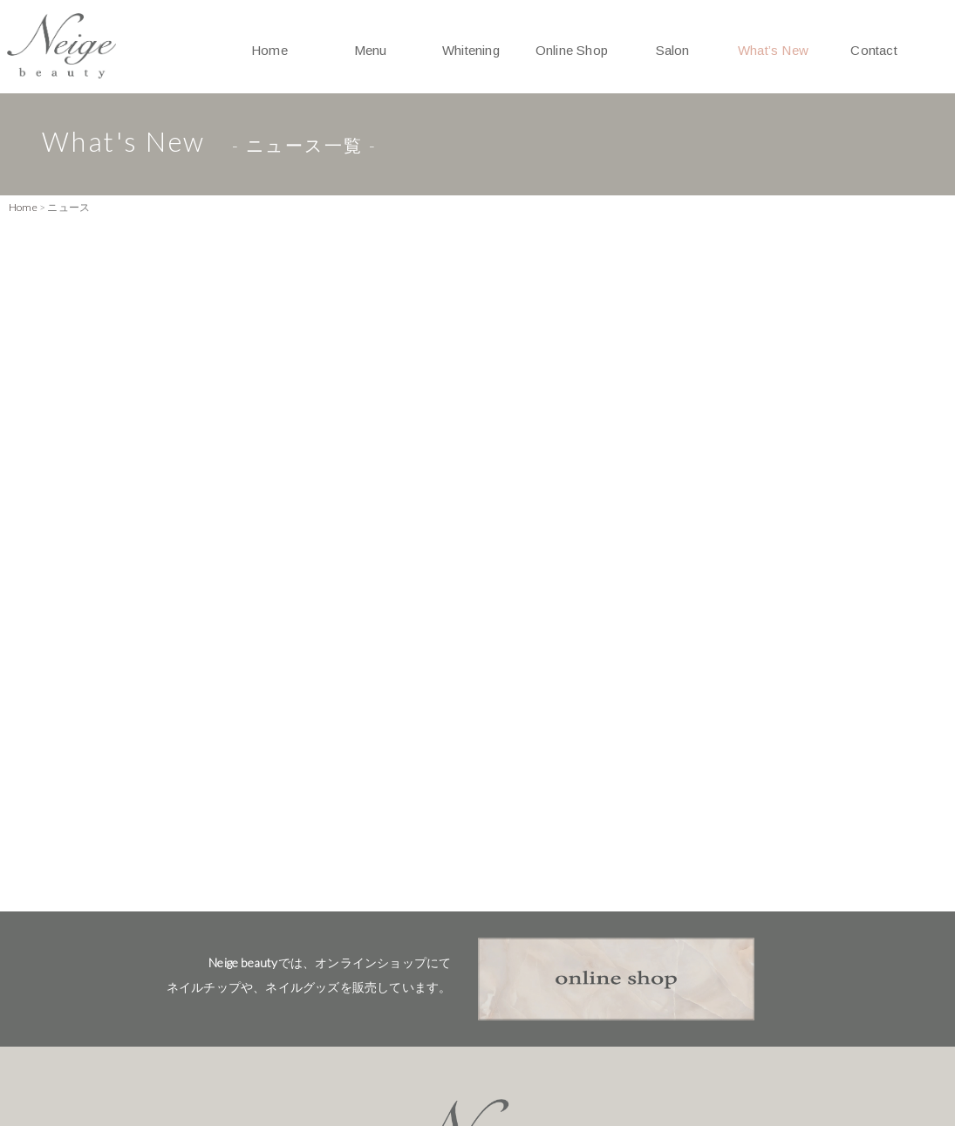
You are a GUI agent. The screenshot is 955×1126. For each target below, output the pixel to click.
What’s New (773, 50)
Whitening (471, 50)
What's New (477, 1043)
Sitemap (818, 1043)
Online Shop (571, 50)
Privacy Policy (704, 1043)
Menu (370, 50)
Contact (873, 50)
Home (269, 50)
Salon (673, 50)
